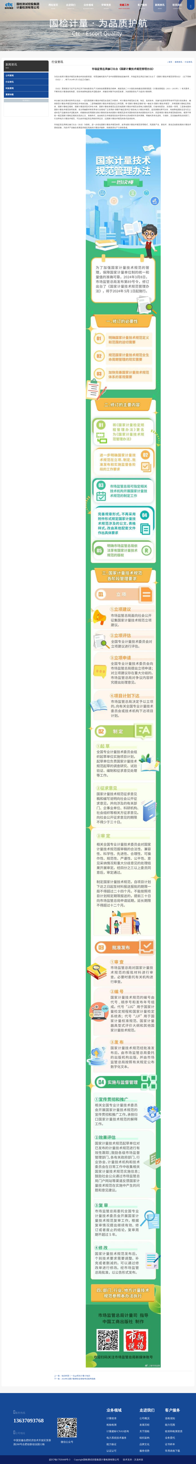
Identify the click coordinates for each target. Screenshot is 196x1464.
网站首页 (53, 5)
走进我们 (71, 5)
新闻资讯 (159, 5)
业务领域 (88, 5)
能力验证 (111, 1444)
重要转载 (10, 94)
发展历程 (145, 1424)
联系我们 (177, 5)
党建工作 (124, 5)
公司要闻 (10, 75)
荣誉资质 (106, 5)
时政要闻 (10, 88)
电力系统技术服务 (116, 1437)
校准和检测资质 (173, 1431)
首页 (169, 62)
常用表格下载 (172, 1450)
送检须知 (170, 1418)
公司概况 (145, 1418)
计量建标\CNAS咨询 (117, 1431)
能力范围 (170, 1424)
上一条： (72, 1376)
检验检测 (111, 1424)
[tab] (26, 75)
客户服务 (142, 5)
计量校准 (111, 1418)
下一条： (74, 1379)
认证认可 (111, 1450)
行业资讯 (10, 82)
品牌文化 (145, 1444)
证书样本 (170, 1444)
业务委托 (170, 1437)
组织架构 (145, 1437)
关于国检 (145, 1431)
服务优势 (145, 1450)
